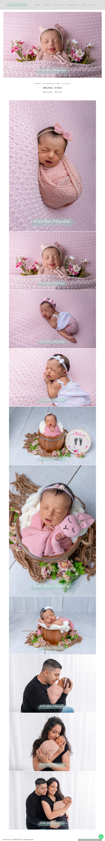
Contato (94, 5)
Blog (84, 5)
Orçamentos (73, 5)
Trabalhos (58, 5)
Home (38, 5)
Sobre (47, 5)
